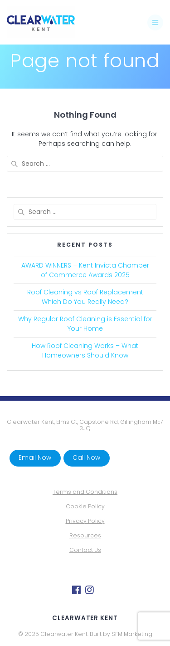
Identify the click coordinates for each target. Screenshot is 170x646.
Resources (85, 535)
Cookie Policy (85, 506)
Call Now (86, 457)
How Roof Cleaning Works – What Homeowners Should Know (85, 350)
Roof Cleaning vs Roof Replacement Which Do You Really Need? (85, 297)
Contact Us (85, 550)
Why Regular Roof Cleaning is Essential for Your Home (85, 323)
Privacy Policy (85, 521)
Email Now (35, 457)
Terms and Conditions (85, 492)
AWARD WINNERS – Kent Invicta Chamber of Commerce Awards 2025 (85, 270)
